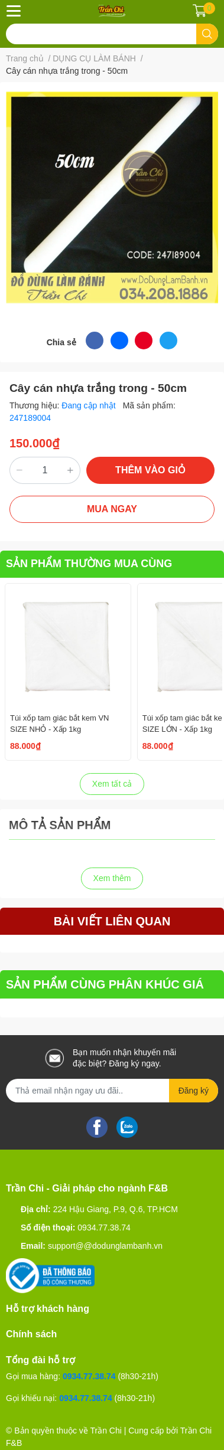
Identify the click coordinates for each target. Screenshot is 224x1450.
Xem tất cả (112, 783)
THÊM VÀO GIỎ (150, 470)
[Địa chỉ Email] (112, 1090)
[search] (207, 34)
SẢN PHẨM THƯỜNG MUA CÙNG (89, 563)
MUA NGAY (112, 509)
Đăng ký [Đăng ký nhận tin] (193, 1090)
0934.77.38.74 (104, 1227)
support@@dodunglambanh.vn (105, 1246)
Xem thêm (112, 878)
